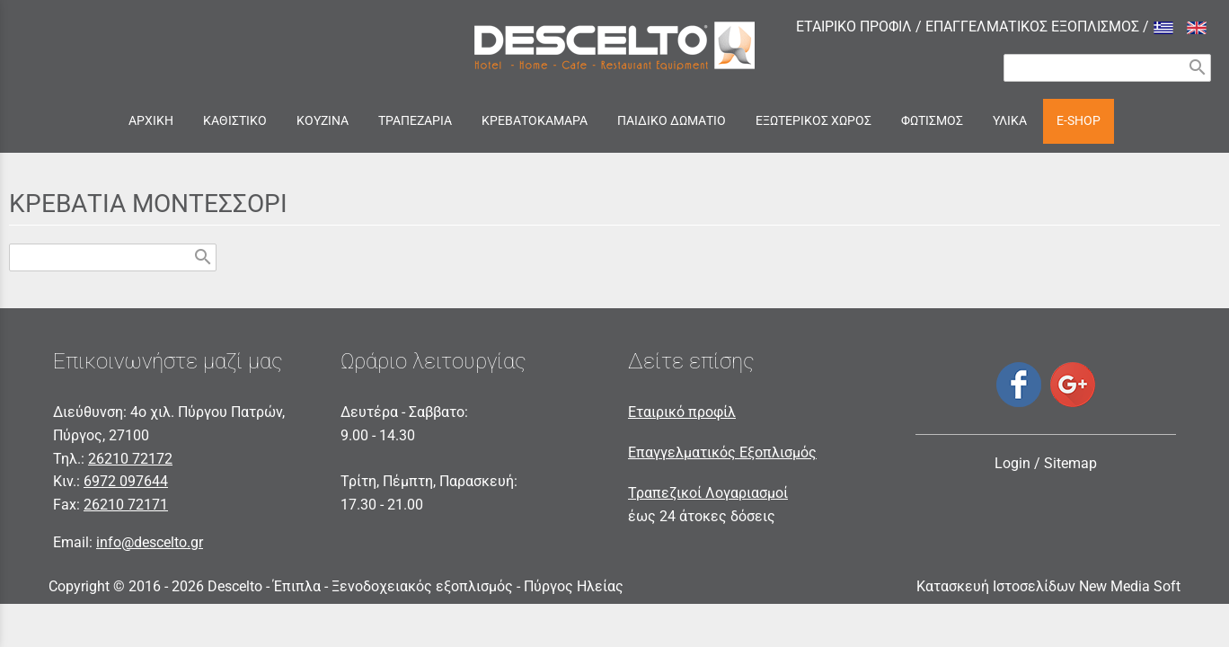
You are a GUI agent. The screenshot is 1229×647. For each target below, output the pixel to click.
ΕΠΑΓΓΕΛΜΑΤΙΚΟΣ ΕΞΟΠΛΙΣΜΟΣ (1032, 26)
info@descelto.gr (149, 542)
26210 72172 (130, 458)
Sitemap (1070, 463)
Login (1012, 463)
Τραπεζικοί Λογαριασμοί (708, 492)
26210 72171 (126, 504)
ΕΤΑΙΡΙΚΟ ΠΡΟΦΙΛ (854, 26)
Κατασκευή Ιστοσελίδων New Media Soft (1048, 586)
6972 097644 (126, 481)
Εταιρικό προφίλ (682, 412)
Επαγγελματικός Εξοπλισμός (722, 452)
